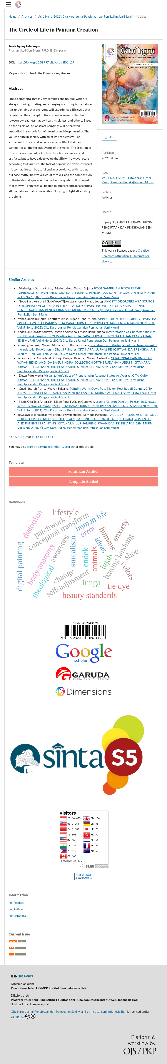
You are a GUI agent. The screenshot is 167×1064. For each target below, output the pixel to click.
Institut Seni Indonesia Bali (108, 1011)
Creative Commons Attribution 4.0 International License (126, 256)
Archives (27, 16)
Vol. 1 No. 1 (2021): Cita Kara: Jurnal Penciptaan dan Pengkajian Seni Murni (85, 16)
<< (10, 437)
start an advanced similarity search (50, 446)
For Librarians (17, 915)
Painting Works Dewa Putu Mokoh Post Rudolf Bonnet (107, 388)
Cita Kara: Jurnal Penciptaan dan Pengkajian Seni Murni (48, 1011)
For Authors (16, 909)
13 (41, 437)
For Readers (16, 902)
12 (37, 437)
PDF (111, 137)
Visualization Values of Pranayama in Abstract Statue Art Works (87, 375)
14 (45, 437)
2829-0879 (25, 976)
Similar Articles (21, 279)
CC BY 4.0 (23, 1016)
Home (12, 16)
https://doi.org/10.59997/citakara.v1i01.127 (45, 62)
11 (33, 437)
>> (52, 437)
